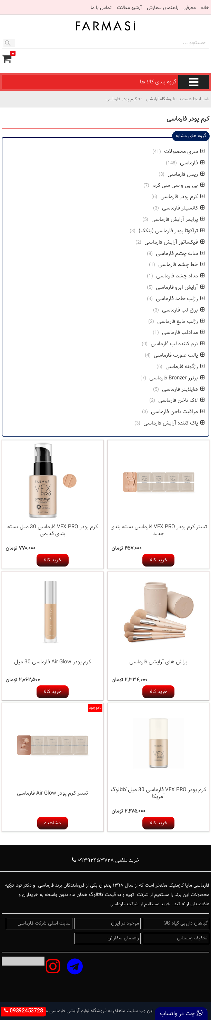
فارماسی (192, 163)
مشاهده (52, 823)
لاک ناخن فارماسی (181, 400)
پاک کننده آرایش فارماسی (174, 423)
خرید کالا (158, 560)
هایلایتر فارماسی (183, 389)
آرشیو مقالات (129, 8)
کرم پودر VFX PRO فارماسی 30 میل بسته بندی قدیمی (52, 530)
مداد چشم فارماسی (180, 276)
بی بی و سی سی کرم (178, 185)
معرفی (189, 8)
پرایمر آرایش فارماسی (177, 219)
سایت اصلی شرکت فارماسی (44, 923)
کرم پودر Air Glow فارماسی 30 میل (52, 662)
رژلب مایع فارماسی (180, 321)
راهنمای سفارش (162, 8)
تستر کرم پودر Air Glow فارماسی (52, 793)
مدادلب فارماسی (183, 332)
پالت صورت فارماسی (178, 355)
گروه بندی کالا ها (174, 82)
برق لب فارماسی (183, 310)
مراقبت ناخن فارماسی (178, 412)
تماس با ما (101, 8)
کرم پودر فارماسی (182, 197)
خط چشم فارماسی (181, 265)
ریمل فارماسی (185, 174)
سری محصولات (184, 151)
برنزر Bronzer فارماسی (177, 378)
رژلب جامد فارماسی (180, 299)
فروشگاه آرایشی (160, 99)
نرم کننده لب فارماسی (178, 344)
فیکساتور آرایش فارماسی (174, 242)
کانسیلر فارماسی (183, 208)
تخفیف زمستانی (192, 938)
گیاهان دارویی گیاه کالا (186, 923)
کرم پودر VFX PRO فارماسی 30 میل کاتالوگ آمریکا (158, 793)
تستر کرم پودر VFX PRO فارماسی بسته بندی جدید (158, 530)
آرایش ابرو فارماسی (179, 287)
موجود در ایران (125, 923)
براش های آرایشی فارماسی (158, 662)
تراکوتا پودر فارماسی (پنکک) (172, 231)
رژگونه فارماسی (185, 367)
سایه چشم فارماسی (180, 253)
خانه (205, 8)
